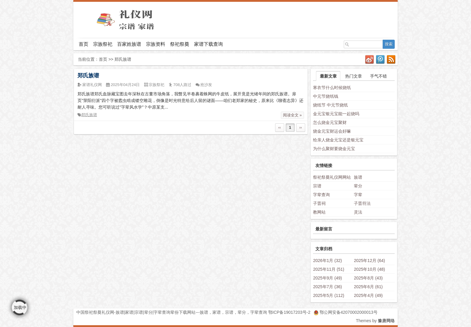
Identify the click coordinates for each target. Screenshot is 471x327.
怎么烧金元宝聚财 (330, 122)
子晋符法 (362, 203)
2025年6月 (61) (368, 286)
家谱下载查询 (208, 44)
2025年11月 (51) (328, 269)
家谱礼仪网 (92, 84)
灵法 (358, 212)
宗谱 (317, 186)
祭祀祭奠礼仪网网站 (332, 177)
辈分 (358, 186)
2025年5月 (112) (328, 295)
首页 (83, 44)
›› (300, 127)
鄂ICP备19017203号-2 (289, 312)
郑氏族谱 (88, 75)
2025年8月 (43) (368, 278)
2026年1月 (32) (327, 260)
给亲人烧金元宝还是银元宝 (338, 139)
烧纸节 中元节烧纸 (330, 105)
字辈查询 (321, 194)
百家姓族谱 (129, 44)
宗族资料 (155, 44)
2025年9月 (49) (327, 278)
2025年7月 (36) (327, 286)
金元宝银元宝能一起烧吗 (336, 113)
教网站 (319, 212)
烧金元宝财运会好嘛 (332, 131)
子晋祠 (319, 203)
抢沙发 (206, 84)
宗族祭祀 (102, 44)
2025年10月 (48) (369, 269)
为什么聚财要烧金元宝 (334, 148)
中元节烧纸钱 (325, 96)
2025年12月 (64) (369, 260)
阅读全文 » (292, 115)
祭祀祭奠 (179, 44)
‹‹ (279, 127)
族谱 (358, 177)
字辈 (358, 194)
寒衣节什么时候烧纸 (332, 87)
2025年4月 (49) (368, 295)
